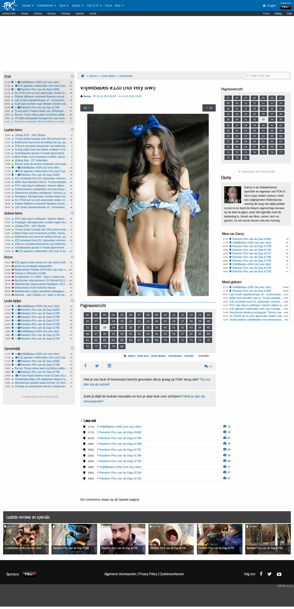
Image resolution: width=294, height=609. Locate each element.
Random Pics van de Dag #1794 (40, 335)
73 (191, 340)
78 (104, 346)
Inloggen (269, 5)
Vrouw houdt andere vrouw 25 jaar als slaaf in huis (40, 375)
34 (113, 327)
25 (165, 321)
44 (199, 327)
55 (165, 333)
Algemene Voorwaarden (120, 573)
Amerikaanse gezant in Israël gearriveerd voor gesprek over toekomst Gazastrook (40, 153)
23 (147, 321)
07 (139, 315)
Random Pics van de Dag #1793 (40, 338)
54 (156, 333)
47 (96, 333)
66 (130, 340)
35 (121, 327)
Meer (119, 5)
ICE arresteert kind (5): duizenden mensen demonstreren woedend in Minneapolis (40, 178)
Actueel (28, 5)
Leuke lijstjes (108, 76)
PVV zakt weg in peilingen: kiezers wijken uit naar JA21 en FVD (40, 185)
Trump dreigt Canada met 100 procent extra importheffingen (40, 138)
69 (156, 340)
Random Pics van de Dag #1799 (39, 107)
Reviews (51, 13)
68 (147, 340)
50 (121, 333)
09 (156, 315)
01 (87, 315)
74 (199, 340)
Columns (38, 13)
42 (182, 327)
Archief (92, 13)
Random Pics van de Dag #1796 (40, 324)
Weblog (278, 13)
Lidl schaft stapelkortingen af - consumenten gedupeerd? (39, 100)
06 (130, 315)
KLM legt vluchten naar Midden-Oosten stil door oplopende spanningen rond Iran (39, 104)
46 (87, 333)
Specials (80, 13)
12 (182, 315)
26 (173, 321)
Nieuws (24, 13)
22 (139, 321)
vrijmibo (189, 355)
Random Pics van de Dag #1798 (40, 317)
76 (87, 346)
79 (113, 346)
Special (93, 76)
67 (139, 340)
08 (147, 315)
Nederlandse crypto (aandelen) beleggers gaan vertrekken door (40, 291)
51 (130, 333)
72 (182, 340)
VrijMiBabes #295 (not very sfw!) (39, 82)
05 (121, 315)
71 (173, 340)
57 (182, 333)
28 (191, 321)
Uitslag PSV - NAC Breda (40, 135)
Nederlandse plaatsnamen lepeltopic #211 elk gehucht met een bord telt (40, 284)
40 (165, 327)
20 (121, 321)
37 (139, 327)
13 (191, 315)
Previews (65, 13)
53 (147, 333)
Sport (64, 5)
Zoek (289, 13)
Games (77, 5)
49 (113, 333)
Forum (266, 13)
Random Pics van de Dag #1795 (40, 327)
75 (208, 340)
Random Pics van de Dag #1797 (40, 320)
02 (96, 315)
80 (121, 346)
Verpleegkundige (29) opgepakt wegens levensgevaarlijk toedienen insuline (40, 379)
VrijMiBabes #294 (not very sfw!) (40, 331)
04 (113, 315)
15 (208, 315)
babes (131, 355)
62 (96, 340)
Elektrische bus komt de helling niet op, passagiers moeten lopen (40, 142)
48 (104, 333)
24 (156, 321)
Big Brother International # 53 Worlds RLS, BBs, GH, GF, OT (40, 280)
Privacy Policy (148, 573)
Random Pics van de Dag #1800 (39, 89)
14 (199, 315)
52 (139, 333)
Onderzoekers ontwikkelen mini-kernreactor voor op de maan (40, 189)
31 (87, 327)
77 (96, 346)
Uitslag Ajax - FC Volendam (40, 160)
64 (113, 340)
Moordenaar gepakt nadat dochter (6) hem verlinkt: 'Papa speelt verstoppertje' (40, 382)
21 (130, 321)
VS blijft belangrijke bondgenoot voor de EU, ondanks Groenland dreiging (39, 118)
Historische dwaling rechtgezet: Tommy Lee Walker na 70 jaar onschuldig (40, 193)
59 (199, 333)
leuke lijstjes (158, 355)
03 (104, 315)
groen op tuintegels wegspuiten (40, 266)
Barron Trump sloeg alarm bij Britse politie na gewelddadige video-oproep (39, 114)
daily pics (143, 355)
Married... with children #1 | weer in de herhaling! (40, 295)
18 (104, 321)
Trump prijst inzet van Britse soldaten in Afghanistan (40, 149)
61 (87, 340)
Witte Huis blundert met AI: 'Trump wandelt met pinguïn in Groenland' (40, 182)
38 (147, 327)
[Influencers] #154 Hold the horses (40, 287)
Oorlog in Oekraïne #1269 (40, 273)
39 (156, 327)
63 (104, 340)
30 (208, 321)
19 (113, 321)
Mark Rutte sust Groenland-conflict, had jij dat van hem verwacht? (40, 156)
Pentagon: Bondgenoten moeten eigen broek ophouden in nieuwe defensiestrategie (40, 196)
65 (121, 340)
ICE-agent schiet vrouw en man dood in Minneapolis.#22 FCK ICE (40, 262)
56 (173, 333)
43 (191, 327)
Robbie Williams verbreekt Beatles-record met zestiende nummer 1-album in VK (39, 96)
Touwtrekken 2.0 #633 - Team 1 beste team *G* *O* (40, 277)
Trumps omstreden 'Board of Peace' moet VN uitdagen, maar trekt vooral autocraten (39, 122)
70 (165, 340)
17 (96, 321)
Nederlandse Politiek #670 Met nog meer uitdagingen (40, 269)
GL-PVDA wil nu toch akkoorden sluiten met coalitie (39, 93)
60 (208, 333)
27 (182, 321)
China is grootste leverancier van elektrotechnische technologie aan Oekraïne (40, 146)
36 (130, 327)
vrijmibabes (175, 355)
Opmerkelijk (125, 76)
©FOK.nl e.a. (286, 586)
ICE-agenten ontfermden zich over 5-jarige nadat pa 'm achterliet (39, 85)
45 (208, 327)
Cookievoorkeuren (171, 573)
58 (191, 333)
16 (87, 321)
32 (96, 327)
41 (173, 327)
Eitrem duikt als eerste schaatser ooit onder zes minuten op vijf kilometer (40, 164)
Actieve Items (9, 13)
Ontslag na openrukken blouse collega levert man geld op (40, 386)
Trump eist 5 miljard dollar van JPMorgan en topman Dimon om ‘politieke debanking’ (39, 111)
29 (199, 321)
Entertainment (46, 5)
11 (173, 315)
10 (165, 315)
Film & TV (94, 5)
